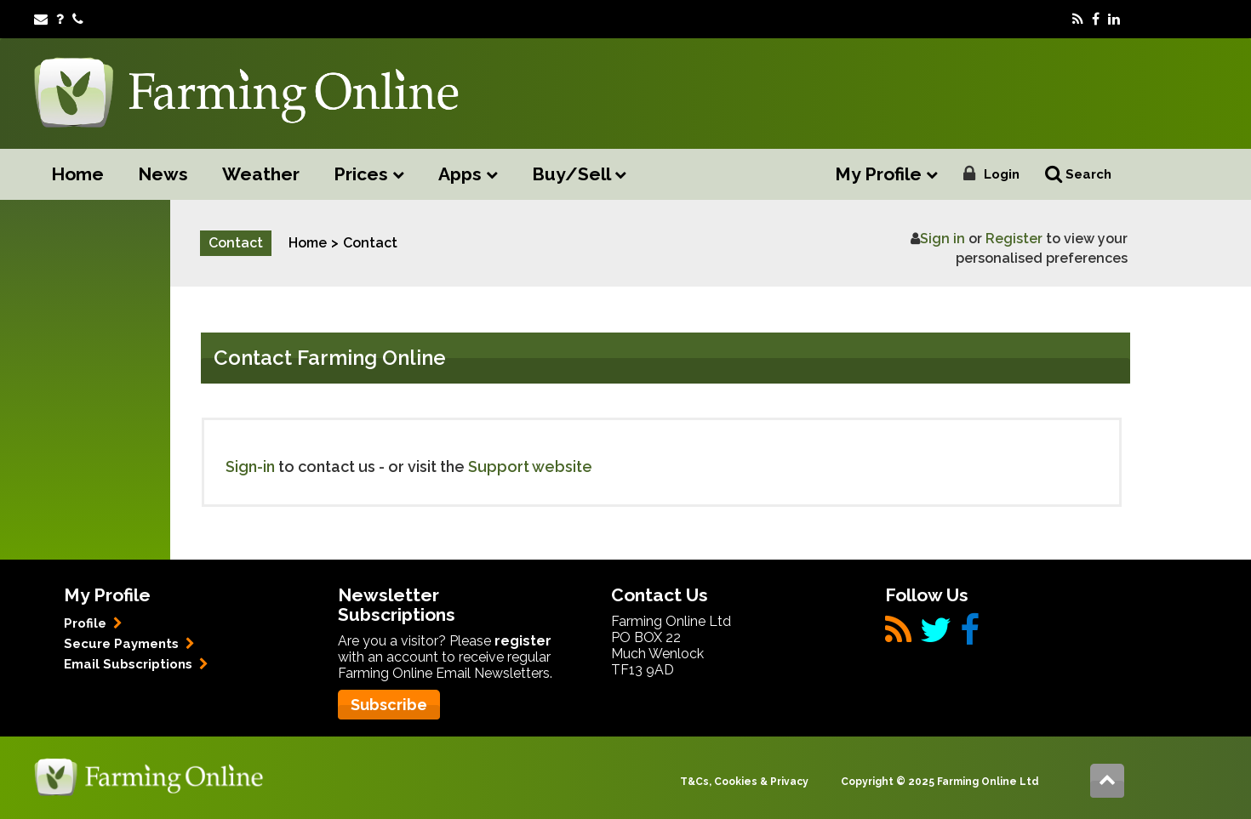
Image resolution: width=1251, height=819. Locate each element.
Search (1078, 174)
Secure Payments (129, 643)
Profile (93, 623)
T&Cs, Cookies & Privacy (744, 782)
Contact (370, 243)
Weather (261, 174)
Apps (468, 174)
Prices (369, 174)
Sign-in (250, 466)
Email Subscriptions (136, 664)
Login (1002, 174)
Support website (530, 466)
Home (77, 174)
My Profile (886, 174)
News (163, 174)
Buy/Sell (579, 174)
